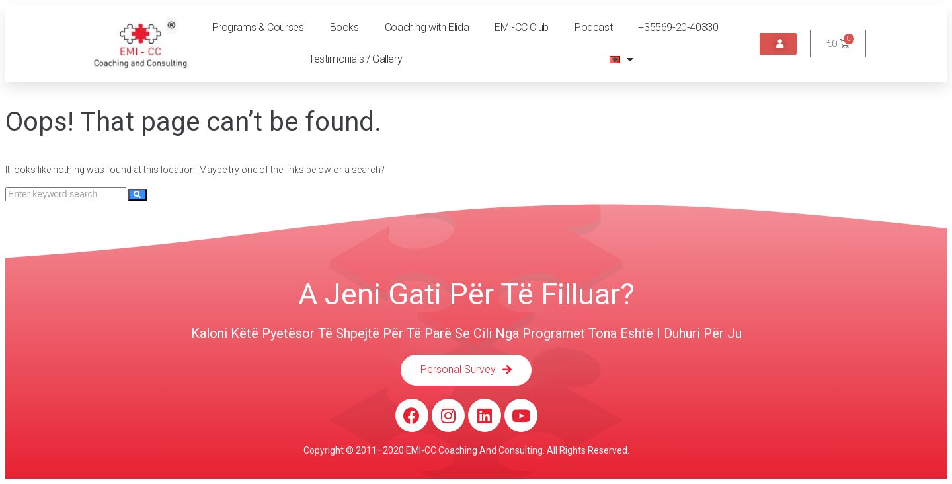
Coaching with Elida (427, 27)
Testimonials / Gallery (355, 59)
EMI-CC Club (522, 27)
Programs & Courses (258, 27)
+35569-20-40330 (678, 27)
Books (344, 27)
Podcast (593, 27)
